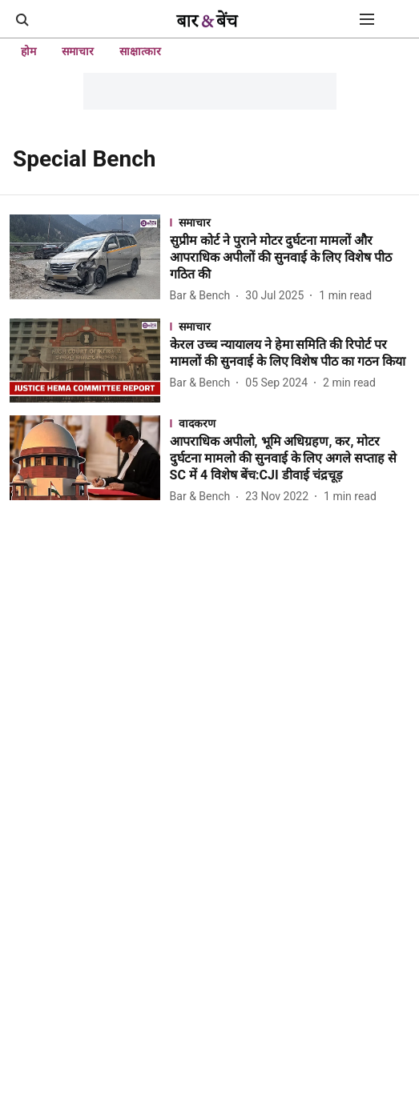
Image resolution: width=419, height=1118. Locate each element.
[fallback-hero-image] (90, 259)
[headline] (289, 258)
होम (28, 51)
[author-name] (203, 295)
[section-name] (289, 222)
